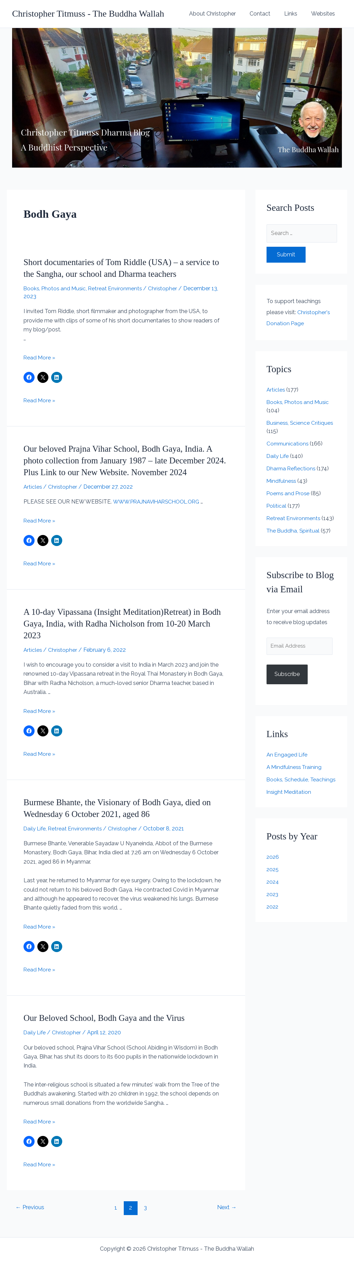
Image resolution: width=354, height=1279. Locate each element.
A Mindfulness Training (295, 767)
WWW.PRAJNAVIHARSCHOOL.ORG (159, 501)
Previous (31, 1207)
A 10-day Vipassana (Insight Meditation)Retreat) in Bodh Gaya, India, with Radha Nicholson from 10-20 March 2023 (119, 623)
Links (294, 13)
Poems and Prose (289, 493)
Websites (324, 13)
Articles (33, 486)
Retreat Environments (118, 288)
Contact (267, 13)
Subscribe (287, 675)
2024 (273, 890)
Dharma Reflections (292, 468)
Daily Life (35, 828)
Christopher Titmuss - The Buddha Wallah (88, 14)
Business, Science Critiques (301, 423)
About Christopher (222, 13)
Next (225, 1207)
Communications (288, 443)
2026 (273, 866)
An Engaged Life (288, 755)
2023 (273, 903)
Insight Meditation (289, 801)
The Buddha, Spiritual (294, 530)
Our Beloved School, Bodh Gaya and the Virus (108, 1018)
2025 (273, 878)
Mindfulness (282, 481)
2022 (273, 915)
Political (277, 505)
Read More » (40, 357)
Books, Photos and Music (56, 288)
